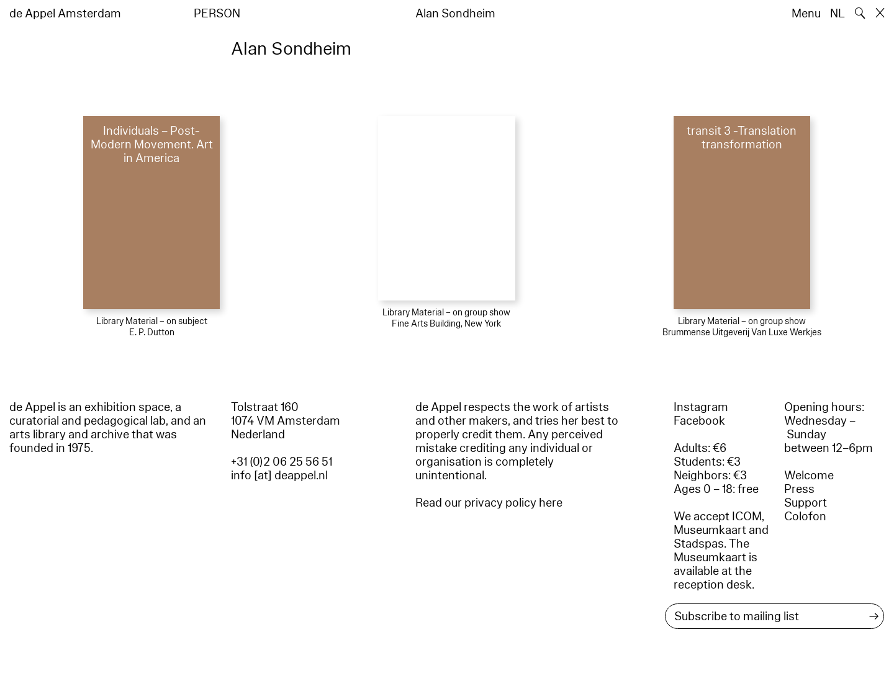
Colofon (805, 516)
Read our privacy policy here (488, 503)
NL (837, 14)
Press (799, 489)
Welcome (809, 475)
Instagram (701, 407)
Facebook (699, 421)
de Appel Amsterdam (65, 14)
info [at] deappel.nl (279, 475)
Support (805, 503)
